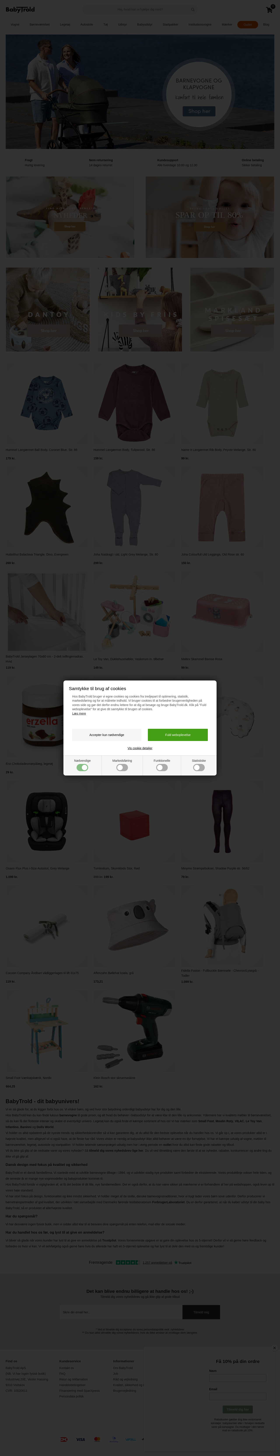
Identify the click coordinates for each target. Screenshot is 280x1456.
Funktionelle (162, 765)
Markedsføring (122, 765)
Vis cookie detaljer (140, 748)
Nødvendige (82, 765)
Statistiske (199, 765)
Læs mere (79, 713)
